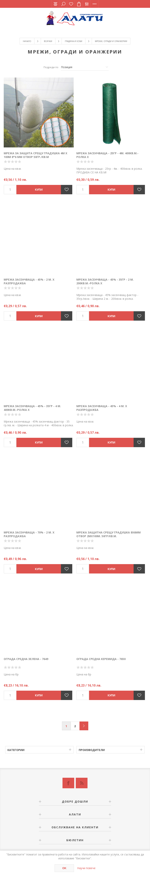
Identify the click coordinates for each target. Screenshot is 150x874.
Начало (27, 41)
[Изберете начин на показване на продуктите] (85, 67)
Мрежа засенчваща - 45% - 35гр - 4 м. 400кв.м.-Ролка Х (32, 408)
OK (64, 868)
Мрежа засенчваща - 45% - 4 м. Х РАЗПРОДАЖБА (101, 408)
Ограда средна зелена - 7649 (26, 659)
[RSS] (82, 783)
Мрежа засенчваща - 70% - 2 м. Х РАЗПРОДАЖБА (29, 534)
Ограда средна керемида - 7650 (101, 659)
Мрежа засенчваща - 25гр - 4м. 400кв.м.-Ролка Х (107, 155)
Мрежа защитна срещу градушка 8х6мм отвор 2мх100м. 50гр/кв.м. (108, 534)
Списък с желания (71, 4)
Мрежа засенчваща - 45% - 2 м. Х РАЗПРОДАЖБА (29, 281)
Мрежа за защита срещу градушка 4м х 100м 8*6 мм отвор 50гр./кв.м (35, 155)
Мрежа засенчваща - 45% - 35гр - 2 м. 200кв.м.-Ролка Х (105, 281)
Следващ (83, 725)
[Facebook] (68, 783)
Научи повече (86, 868)
